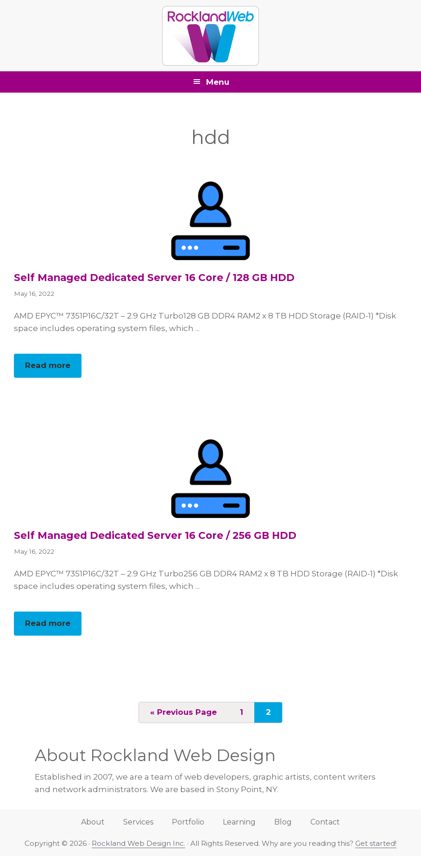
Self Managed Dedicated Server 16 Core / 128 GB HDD (154, 277)
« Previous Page (183, 714)
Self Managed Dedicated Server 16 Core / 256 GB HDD (155, 535)
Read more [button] (53, 368)
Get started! (375, 843)
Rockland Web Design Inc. (138, 843)
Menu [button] (217, 82)
